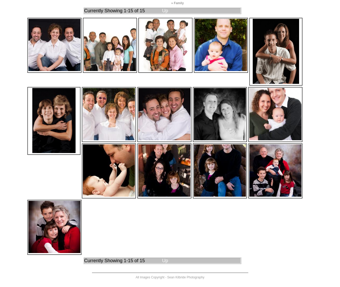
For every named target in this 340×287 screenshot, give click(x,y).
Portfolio (164, 3)
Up (165, 10)
